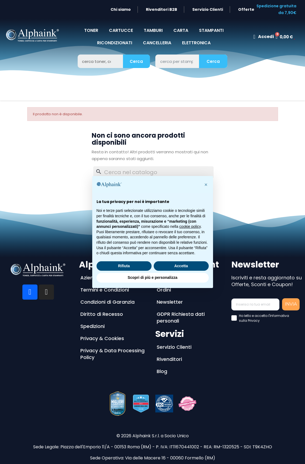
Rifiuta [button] (124, 266)
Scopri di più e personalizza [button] (152, 277)
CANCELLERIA (157, 43)
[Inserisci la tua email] (255, 304)
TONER (91, 30)
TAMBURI (153, 30)
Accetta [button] (181, 266)
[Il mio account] (263, 37)
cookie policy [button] (190, 226)
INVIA (291, 304)
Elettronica (196, 43)
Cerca (136, 61)
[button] (206, 184)
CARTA (180, 30)
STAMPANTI (211, 30)
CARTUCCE (121, 30)
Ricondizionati (114, 43)
